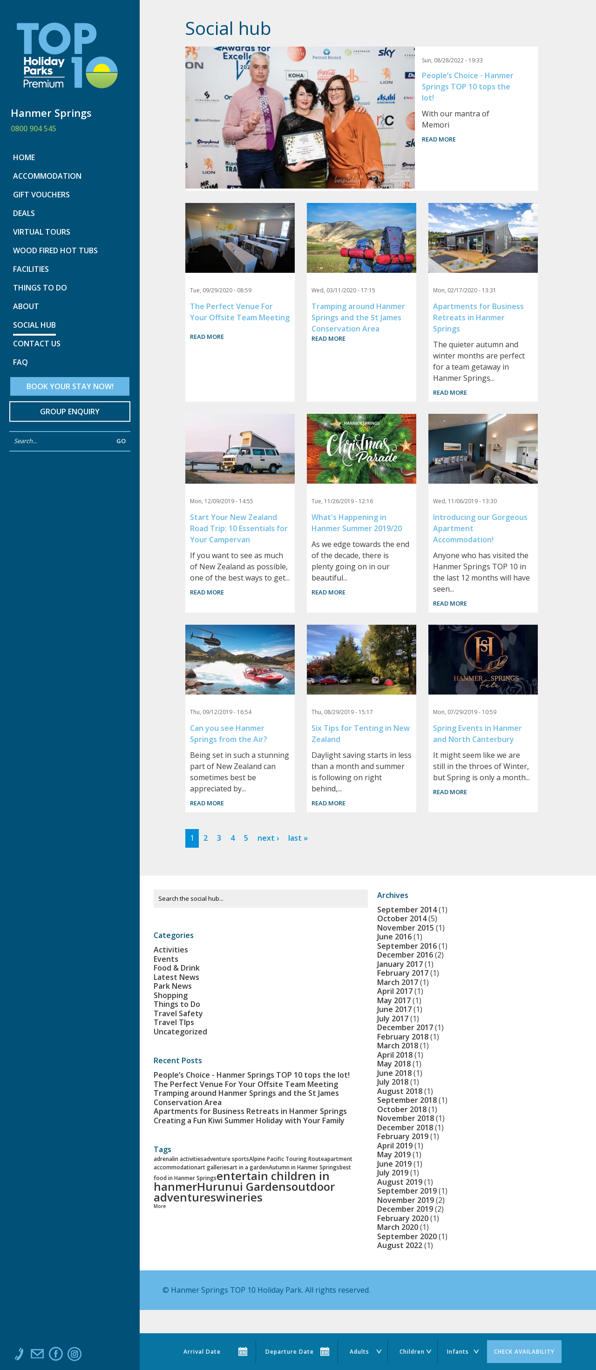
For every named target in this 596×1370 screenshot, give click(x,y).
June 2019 (394, 1164)
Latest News (176, 977)
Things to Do (177, 1004)
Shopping (171, 995)
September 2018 (407, 1100)
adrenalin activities (178, 1159)
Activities (171, 950)
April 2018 (395, 1055)
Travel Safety (178, 1013)
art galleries (213, 1167)
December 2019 (405, 1209)
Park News (173, 986)
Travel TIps (174, 1022)
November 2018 (405, 1118)
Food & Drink (177, 968)
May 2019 (394, 1154)
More (160, 1206)
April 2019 (395, 1146)
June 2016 (394, 936)
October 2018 (402, 1109)
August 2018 (399, 1091)
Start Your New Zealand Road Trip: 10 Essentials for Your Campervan (239, 528)
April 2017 (395, 991)
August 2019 (399, 1182)
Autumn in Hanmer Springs (304, 1167)
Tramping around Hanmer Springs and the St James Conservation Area (358, 317)
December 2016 (405, 955)
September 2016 (407, 946)
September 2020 (407, 1236)
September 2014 (407, 909)
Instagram (74, 1356)
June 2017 (394, 1009)
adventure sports (226, 1159)
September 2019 (407, 1191)
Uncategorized (180, 1031)
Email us (37, 1356)
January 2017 (400, 964)
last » (298, 838)
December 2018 (405, 1127)
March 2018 (397, 1045)
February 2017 (402, 973)
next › (268, 838)
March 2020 (397, 1227)
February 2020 (402, 1218)
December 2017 (405, 1027)
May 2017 (394, 1000)
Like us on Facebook (56, 1356)
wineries (239, 1197)
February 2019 (402, 1136)
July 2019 (392, 1173)
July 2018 (392, 1082)
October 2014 (402, 918)
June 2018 (394, 1073)
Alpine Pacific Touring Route (286, 1159)
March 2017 (397, 982)
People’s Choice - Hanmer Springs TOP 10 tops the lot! (468, 86)
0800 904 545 (33, 128)
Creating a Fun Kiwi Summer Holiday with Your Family (249, 1120)
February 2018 (402, 1037)
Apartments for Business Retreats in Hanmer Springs (478, 317)
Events (166, 959)
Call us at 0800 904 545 (18, 1356)
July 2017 (392, 1018)
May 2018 (394, 1064)
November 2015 (405, 928)
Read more (439, 139)
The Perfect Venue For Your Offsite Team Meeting (246, 1084)
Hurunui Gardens (244, 1186)
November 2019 (405, 1200)
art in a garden (249, 1167)
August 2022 (399, 1245)
